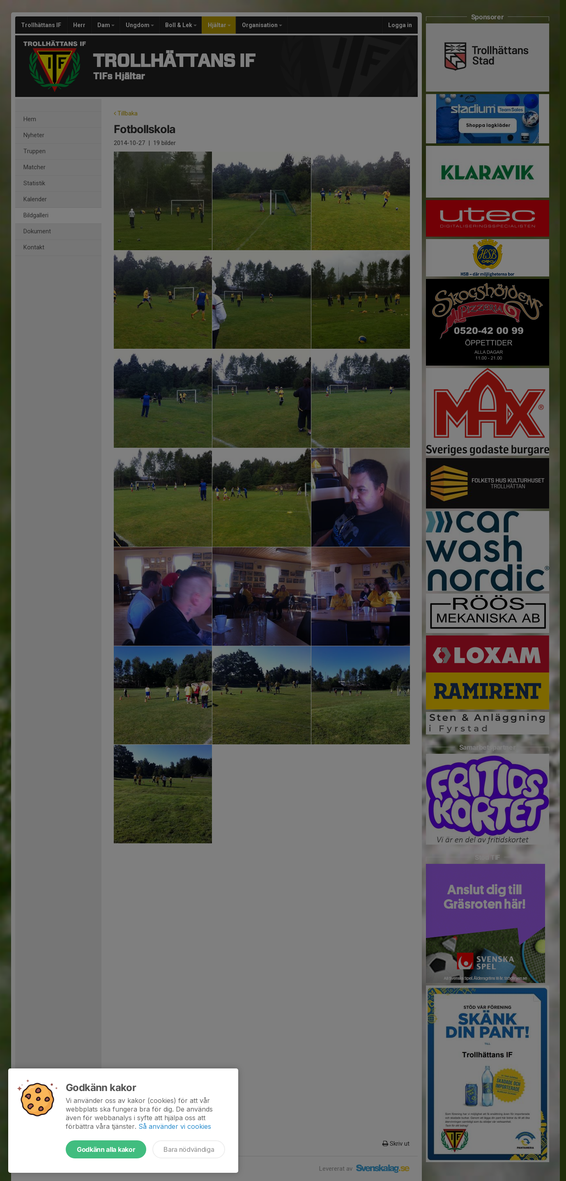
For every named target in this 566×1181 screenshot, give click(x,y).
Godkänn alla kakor (106, 1149)
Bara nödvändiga (188, 1149)
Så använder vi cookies (174, 1126)
